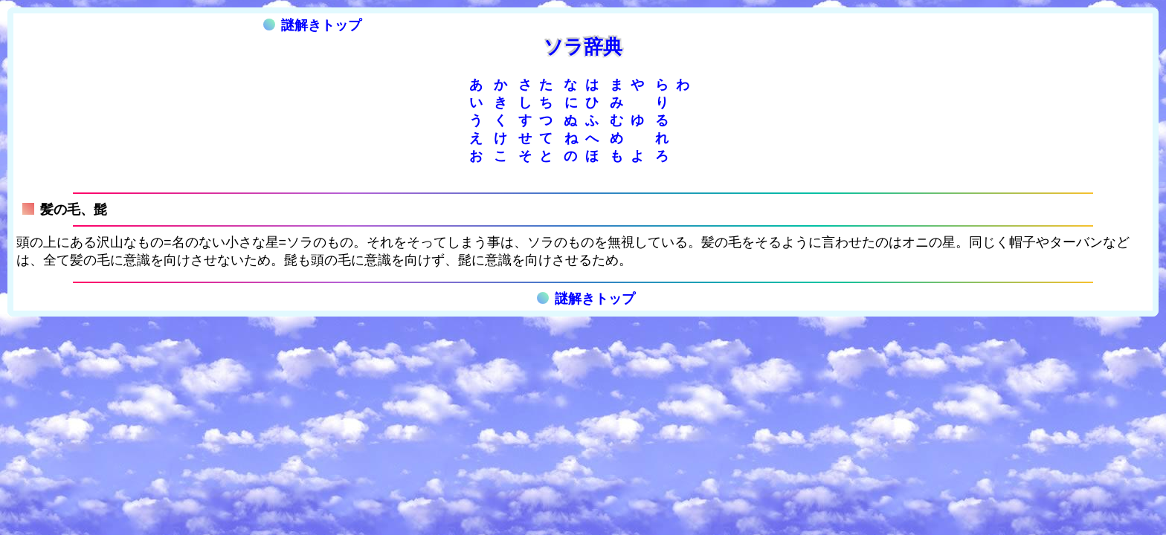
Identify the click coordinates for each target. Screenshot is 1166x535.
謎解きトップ (312, 25)
